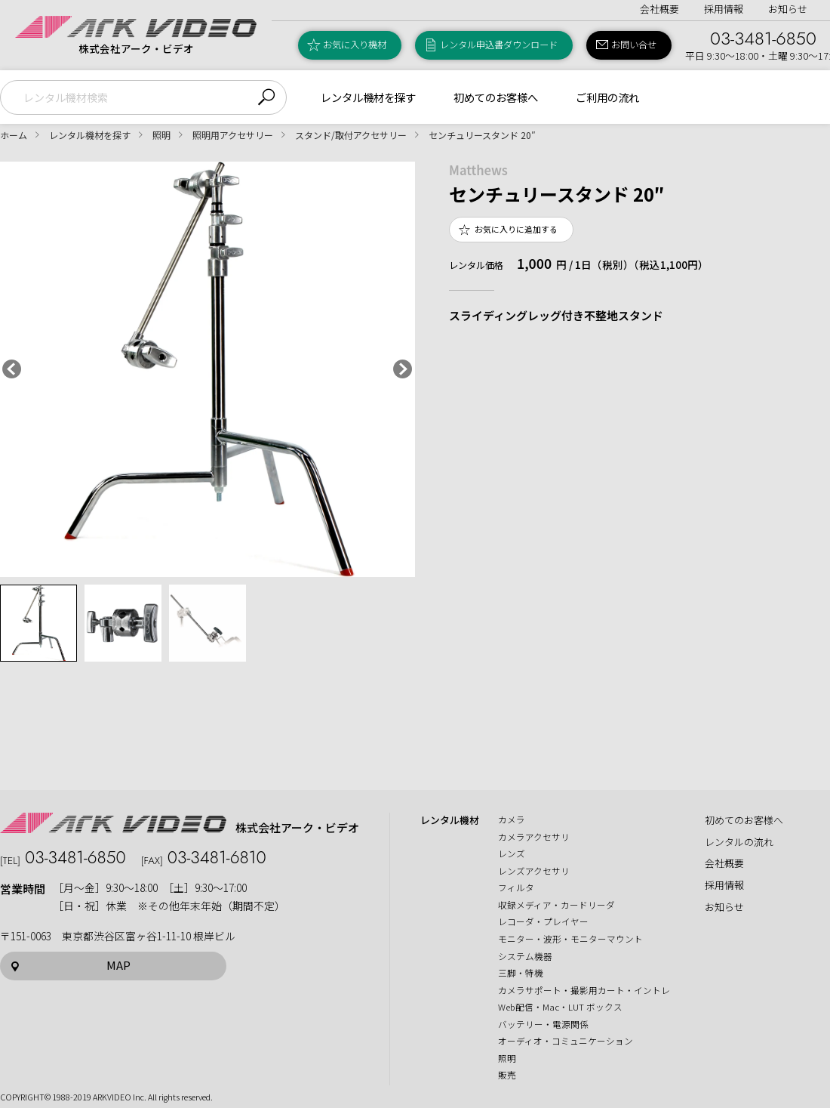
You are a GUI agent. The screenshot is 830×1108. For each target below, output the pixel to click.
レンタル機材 (449, 820)
